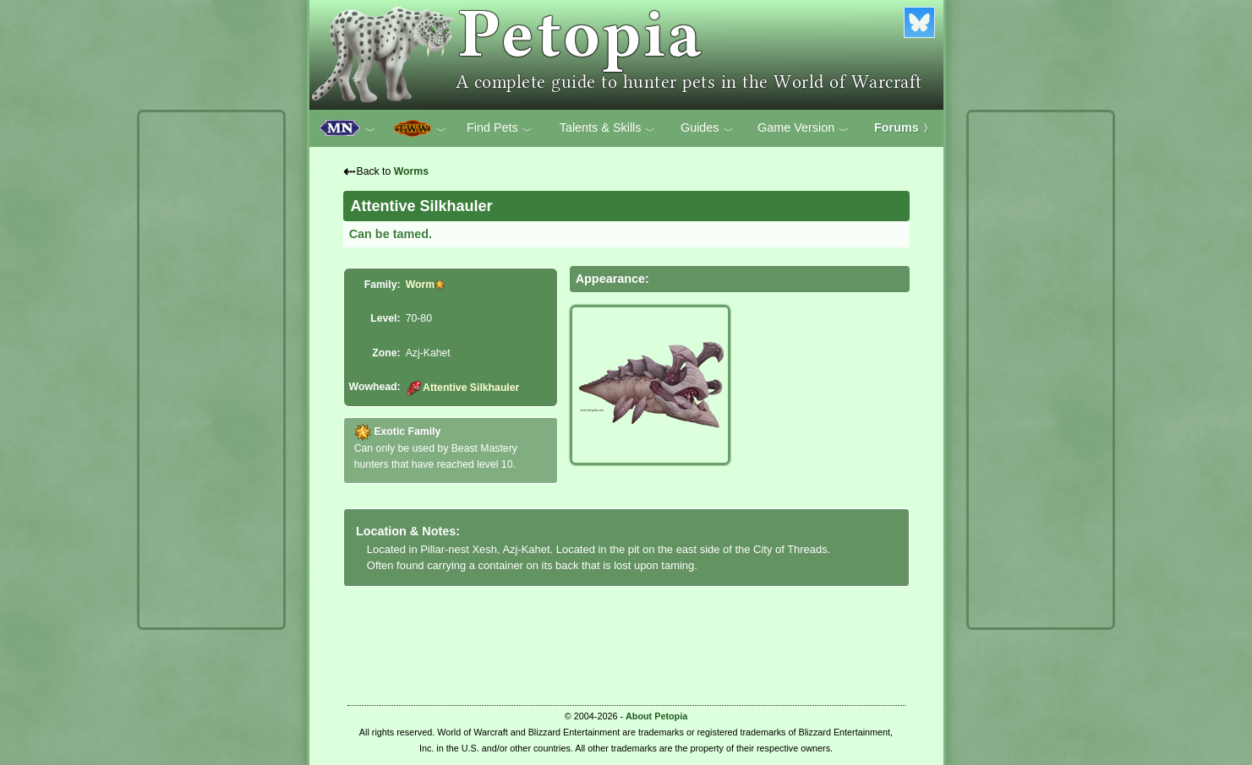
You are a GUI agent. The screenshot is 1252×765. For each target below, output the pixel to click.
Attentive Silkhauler (463, 387)
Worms (411, 171)
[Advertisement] (211, 370)
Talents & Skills (608, 128)
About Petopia (656, 716)
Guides (707, 128)
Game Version (803, 128)
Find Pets (500, 128)
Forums (903, 127)
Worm (420, 284)
